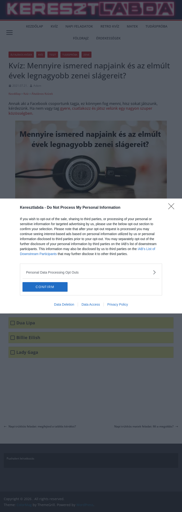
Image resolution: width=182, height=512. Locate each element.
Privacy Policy (117, 304)
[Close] (172, 207)
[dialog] (91, 256)
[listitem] (91, 272)
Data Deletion (64, 304)
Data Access (91, 304)
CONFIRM (45, 287)
